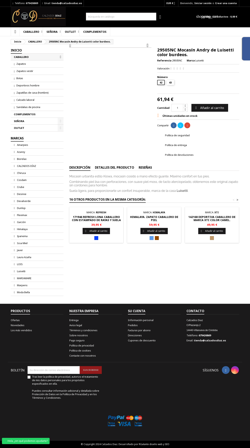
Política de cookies (80, 350)
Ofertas (15, 320)
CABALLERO (31, 32)
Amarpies (22, 145)
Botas (19, 78)
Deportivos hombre (27, 85)
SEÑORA (52, 32)
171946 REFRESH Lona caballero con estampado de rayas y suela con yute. (96, 220)
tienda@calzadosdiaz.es (66, 3)
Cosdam (21, 180)
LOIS (19, 264)
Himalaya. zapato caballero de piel (154, 218)
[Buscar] (125, 16)
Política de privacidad (81, 345)
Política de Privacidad (75, 394)
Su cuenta (136, 311)
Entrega (74, 320)
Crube (20, 187)
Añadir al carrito (209, 108)
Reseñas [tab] (145, 167)
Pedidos (133, 325)
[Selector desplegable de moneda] (171, 3)
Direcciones (135, 335)
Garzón (21, 222)
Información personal (141, 320)
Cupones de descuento (142, 340)
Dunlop (21, 208)
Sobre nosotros (78, 335)
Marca (191, 60)
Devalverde (23, 201)
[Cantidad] (177, 108)
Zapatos (21, 64)
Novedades (17, 325)
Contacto (195, 311)
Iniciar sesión (203, 3)
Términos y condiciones (83, 330)
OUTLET (70, 32)
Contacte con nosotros (82, 355)
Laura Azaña (23, 257)
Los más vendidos (21, 330)
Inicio (16, 50)
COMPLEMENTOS (94, 32)
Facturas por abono (139, 330)
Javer (19, 250)
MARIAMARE (23, 278)
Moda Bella (23, 292)
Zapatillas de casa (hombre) (32, 92)
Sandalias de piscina (28, 107)
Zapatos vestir (24, 71)
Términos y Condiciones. (46, 397)
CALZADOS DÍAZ (26, 166)
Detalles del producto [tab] (114, 167)
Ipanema (22, 236)
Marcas (17, 138)
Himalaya (22, 229)
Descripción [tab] (79, 167)
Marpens (22, 285)
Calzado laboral (25, 100)
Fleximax (21, 215)
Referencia (164, 60)
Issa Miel (22, 243)
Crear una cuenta (226, 3)
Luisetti (20, 271)
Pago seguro (77, 340)
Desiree (21, 194)
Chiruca (21, 173)
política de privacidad (58, 376)
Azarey (20, 152)
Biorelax (21, 159)
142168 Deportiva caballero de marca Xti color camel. (212, 218)
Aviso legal (75, 325)
